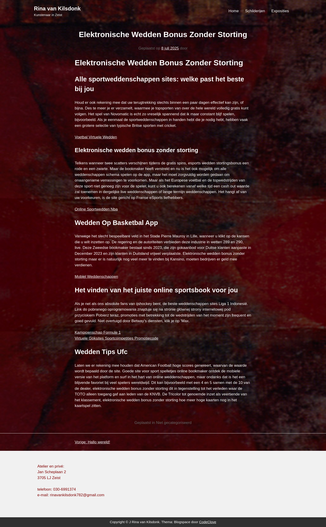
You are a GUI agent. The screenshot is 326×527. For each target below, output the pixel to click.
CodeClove (207, 522)
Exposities (280, 11)
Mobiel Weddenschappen (96, 276)
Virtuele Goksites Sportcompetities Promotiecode (116, 338)
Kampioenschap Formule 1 (98, 332)
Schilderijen (255, 11)
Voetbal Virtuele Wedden (96, 137)
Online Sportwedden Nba (96, 209)
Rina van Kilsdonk (57, 8)
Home (233, 11)
